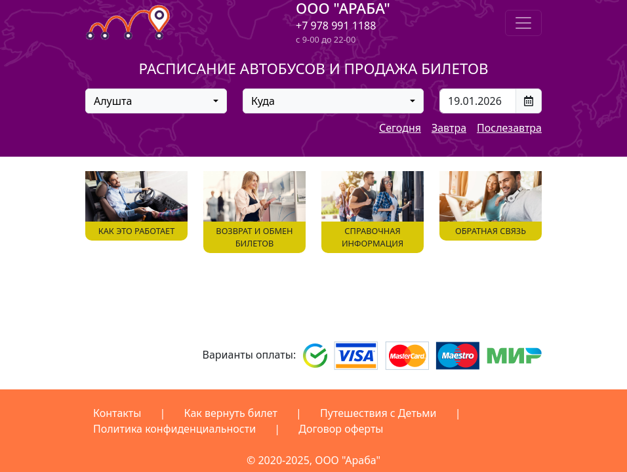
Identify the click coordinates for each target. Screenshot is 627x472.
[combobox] (156, 100)
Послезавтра (509, 128)
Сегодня (400, 128)
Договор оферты (340, 429)
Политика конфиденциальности (174, 429)
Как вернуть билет (230, 413)
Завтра (449, 128)
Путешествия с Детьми (378, 413)
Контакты (117, 413)
